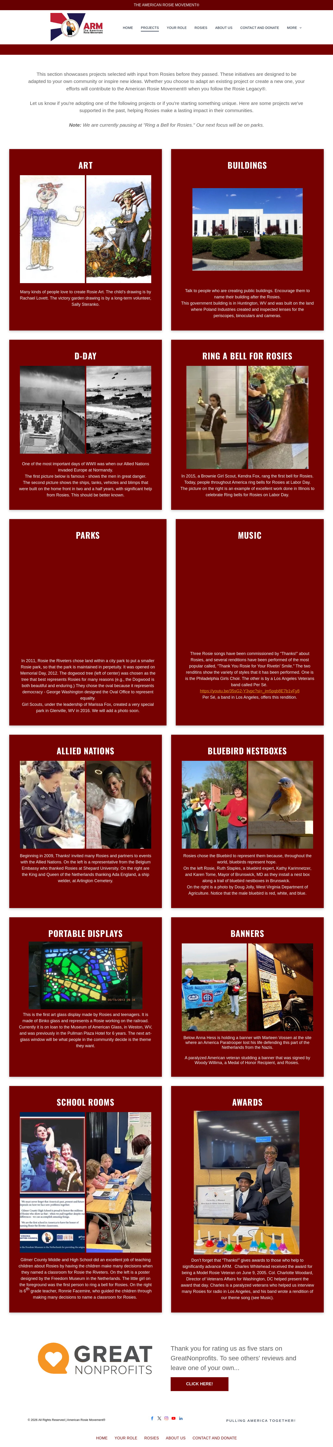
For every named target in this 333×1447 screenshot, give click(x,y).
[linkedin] (181, 1419)
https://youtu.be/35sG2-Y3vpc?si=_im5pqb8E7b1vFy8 (250, 691)
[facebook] (152, 1419)
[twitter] (159, 1419)
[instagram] (166, 1419)
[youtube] (173, 1419)
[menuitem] (129, 27)
